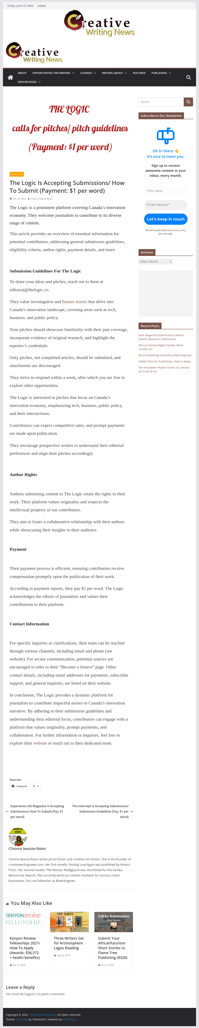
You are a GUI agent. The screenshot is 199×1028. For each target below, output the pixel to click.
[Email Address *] (166, 205)
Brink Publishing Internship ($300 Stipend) (165, 355)
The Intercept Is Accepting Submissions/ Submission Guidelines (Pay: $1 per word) (102, 811)
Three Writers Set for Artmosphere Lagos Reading (69, 943)
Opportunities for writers (51, 73)
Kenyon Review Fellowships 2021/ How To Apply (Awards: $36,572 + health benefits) (25, 948)
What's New (16, 174)
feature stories (74, 301)
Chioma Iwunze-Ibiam (42, 198)
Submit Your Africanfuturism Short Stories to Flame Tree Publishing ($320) (112, 948)
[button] (72, 73)
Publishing (159, 73)
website (40, 743)
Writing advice (112, 73)
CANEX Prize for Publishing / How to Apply (165, 361)
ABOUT (22, 73)
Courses (86, 73)
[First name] (166, 191)
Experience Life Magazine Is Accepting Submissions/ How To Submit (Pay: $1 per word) (35, 811)
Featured (139, 73)
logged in (30, 994)
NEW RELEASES (27, 82)
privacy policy (179, 230)
